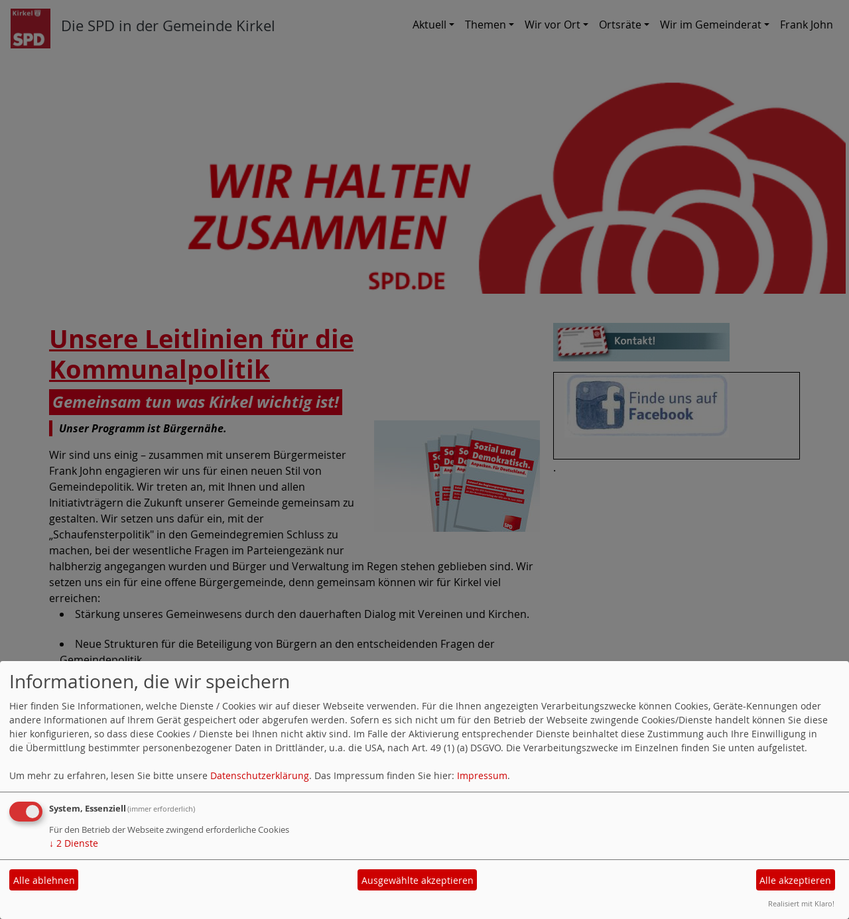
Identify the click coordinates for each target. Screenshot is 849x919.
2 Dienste (73, 843)
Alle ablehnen (44, 880)
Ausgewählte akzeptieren (417, 880)
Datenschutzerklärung (259, 775)
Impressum (482, 775)
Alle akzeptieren (795, 880)
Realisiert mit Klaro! (801, 903)
